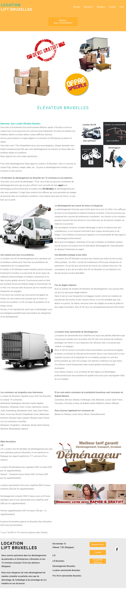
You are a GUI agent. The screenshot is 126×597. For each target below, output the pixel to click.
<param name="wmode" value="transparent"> (97, 578)
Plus (122, 7)
